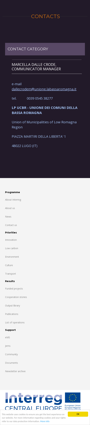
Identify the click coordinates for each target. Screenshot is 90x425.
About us (10, 208)
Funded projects (14, 288)
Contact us (11, 225)
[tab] (47, 67)
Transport (10, 273)
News (8, 216)
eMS (7, 337)
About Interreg (13, 199)
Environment (12, 256)
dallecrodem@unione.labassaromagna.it (44, 89)
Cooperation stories (16, 297)
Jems (8, 345)
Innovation (11, 239)
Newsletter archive (15, 371)
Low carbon (11, 248)
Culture (9, 265)
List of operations (15, 322)
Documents (11, 362)
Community (11, 354)
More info (44, 421)
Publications (11, 314)
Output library (12, 305)
